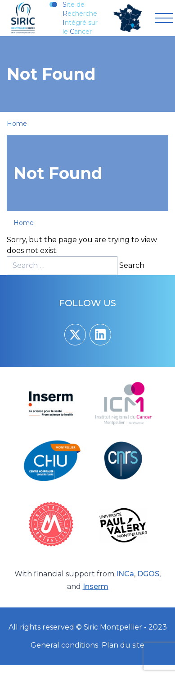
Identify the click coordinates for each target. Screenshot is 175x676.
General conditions (64, 645)
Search (131, 265)
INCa (125, 574)
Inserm (95, 586)
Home (17, 124)
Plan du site (123, 645)
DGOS (148, 574)
